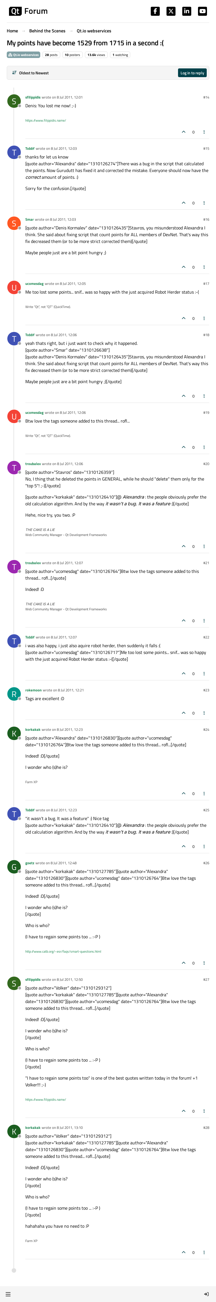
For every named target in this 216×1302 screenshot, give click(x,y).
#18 (206, 335)
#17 (206, 283)
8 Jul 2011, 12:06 (64, 335)
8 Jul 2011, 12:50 (70, 979)
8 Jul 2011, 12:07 (70, 563)
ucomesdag (34, 283)
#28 (206, 1127)
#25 (206, 810)
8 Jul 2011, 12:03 (64, 148)
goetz (29, 863)
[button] (8, 1294)
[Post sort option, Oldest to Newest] (30, 72)
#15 (206, 148)
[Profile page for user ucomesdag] (14, 287)
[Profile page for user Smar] (14, 223)
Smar (29, 219)
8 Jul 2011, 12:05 (73, 283)
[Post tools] (204, 132)
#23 (206, 690)
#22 (206, 637)
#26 (206, 863)
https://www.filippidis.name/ (45, 120)
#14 (206, 97)
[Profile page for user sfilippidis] (14, 101)
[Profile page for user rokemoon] (14, 694)
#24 (206, 729)
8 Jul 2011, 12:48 (63, 863)
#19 (206, 412)
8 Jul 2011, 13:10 (70, 1127)
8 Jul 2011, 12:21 (71, 690)
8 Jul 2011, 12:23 (70, 729)
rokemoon (33, 690)
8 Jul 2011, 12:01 (70, 97)
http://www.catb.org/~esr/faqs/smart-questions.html (63, 951)
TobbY (30, 148)
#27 (206, 979)
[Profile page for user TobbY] (14, 152)
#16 (206, 219)
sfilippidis (32, 97)
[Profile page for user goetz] (14, 867)
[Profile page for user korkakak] (14, 733)
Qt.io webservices (23, 54)
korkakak (32, 729)
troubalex (33, 463)
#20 (206, 463)
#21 (206, 563)
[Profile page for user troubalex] (14, 467)
